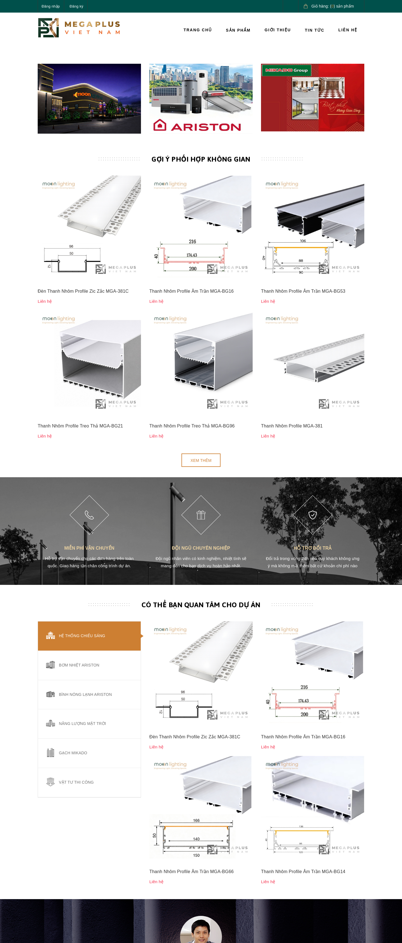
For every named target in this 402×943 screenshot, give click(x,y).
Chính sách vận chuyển (226, 863)
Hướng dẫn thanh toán (281, 863)
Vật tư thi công (76, 665)
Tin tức (314, 30)
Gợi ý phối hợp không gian (201, 236)
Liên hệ (347, 30)
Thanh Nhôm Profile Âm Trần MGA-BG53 (303, 271)
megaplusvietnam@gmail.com (79, 898)
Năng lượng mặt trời (82, 607)
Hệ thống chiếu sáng (82, 519)
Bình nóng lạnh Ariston (85, 577)
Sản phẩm (238, 30)
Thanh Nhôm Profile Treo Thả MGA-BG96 (192, 309)
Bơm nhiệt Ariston (79, 548)
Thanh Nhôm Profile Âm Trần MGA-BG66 (191, 561)
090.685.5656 (64, 885)
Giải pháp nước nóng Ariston (336, 872)
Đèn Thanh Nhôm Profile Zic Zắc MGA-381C (83, 271)
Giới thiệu (278, 30)
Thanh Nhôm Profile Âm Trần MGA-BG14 (303, 561)
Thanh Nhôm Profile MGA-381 (292, 309)
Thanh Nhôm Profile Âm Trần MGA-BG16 (191, 271)
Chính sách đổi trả (221, 875)
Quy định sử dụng (221, 888)
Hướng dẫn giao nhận (280, 875)
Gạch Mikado (73, 636)
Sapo (130, 934)
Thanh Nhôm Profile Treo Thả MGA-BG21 (80, 309)
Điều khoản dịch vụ (278, 888)
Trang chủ (197, 30)
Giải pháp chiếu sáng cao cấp (339, 853)
